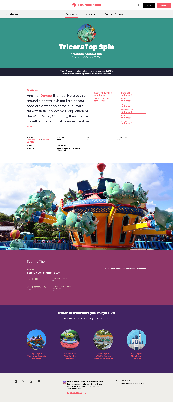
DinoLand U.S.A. (33, 140)
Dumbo (46, 95)
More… (30, 126)
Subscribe (164, 5)
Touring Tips (90, 14)
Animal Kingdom (94, 53)
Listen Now (77, 393)
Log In (149, 5)
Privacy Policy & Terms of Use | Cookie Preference (130, 383)
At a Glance (71, 14)
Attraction (79, 53)
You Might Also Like (114, 14)
